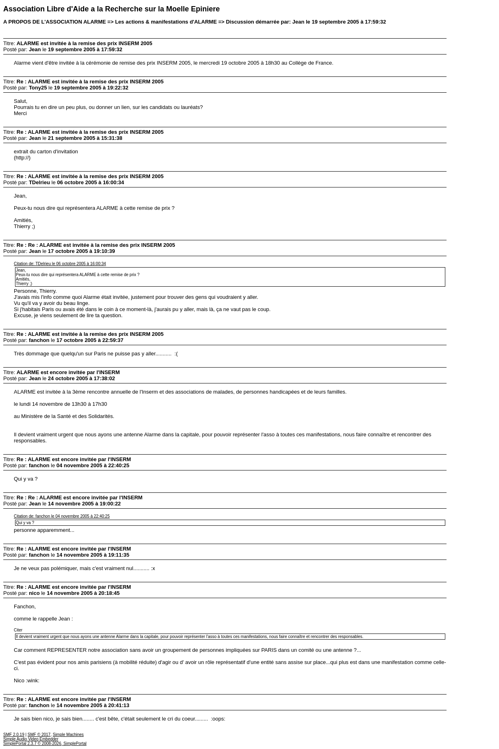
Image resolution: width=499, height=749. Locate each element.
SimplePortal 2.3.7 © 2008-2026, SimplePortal (45, 743)
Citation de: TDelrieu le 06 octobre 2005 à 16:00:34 (60, 263)
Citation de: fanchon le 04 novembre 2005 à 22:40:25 (62, 516)
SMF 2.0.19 (13, 734)
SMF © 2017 (39, 734)
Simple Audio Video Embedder (30, 739)
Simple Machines (68, 734)
